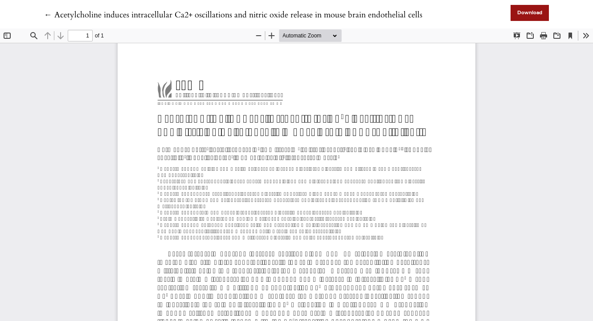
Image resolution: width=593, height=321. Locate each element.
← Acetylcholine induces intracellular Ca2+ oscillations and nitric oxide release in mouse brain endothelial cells (233, 15)
